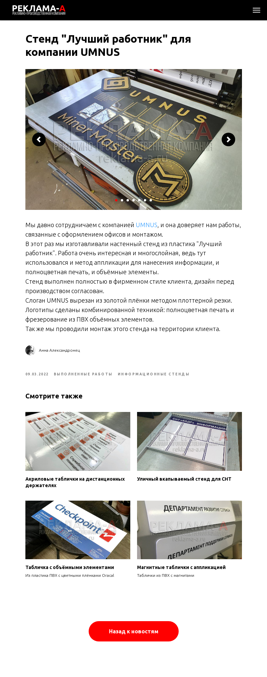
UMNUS (146, 224)
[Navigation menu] (256, 10)
